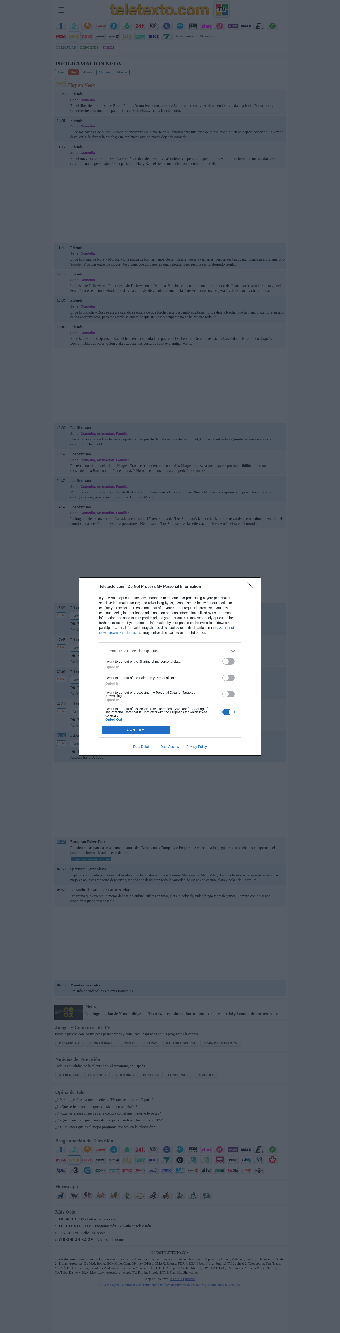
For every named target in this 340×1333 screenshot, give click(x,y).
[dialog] (170, 667)
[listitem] (170, 651)
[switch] (228, 661)
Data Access (170, 747)
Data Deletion (143, 747)
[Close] (251, 586)
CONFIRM (136, 730)
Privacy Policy (196, 747)
